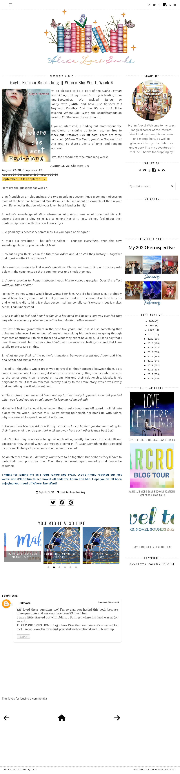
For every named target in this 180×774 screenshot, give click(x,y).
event (63, 492)
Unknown (25, 603)
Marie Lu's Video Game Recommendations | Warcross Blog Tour (151, 493)
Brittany (94, 95)
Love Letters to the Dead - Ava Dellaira (152, 440)
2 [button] (53, 567)
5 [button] (70, 567)
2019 (151, 343)
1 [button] (48, 567)
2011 (151, 378)
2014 (151, 365)
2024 (152, 321)
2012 (151, 374)
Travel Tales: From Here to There (151, 547)
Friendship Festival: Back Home (101, 555)
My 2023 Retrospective (152, 247)
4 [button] (64, 567)
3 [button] (59, 567)
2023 (152, 325)
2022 (151, 330)
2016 (151, 356)
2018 (151, 347)
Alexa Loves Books (16, 769)
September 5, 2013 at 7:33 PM (108, 602)
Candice (71, 108)
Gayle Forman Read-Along (75, 492)
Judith (74, 104)
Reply (23, 636)
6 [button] (75, 567)
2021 (151, 334)
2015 (151, 360)
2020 (151, 338)
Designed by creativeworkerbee (154, 769)
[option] (22, 545)
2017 (151, 352)
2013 (151, 369)
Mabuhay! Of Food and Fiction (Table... (22, 555)
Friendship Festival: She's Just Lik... (61, 555)
